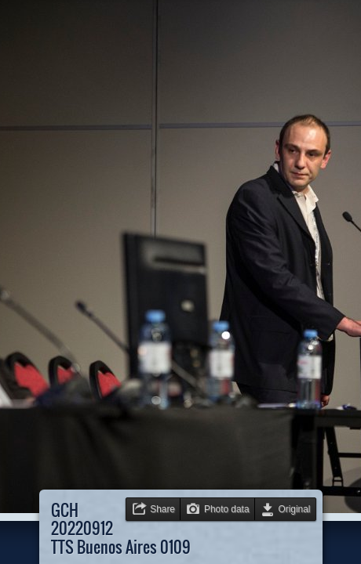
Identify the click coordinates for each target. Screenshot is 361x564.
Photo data (227, 509)
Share (162, 509)
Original (295, 509)
